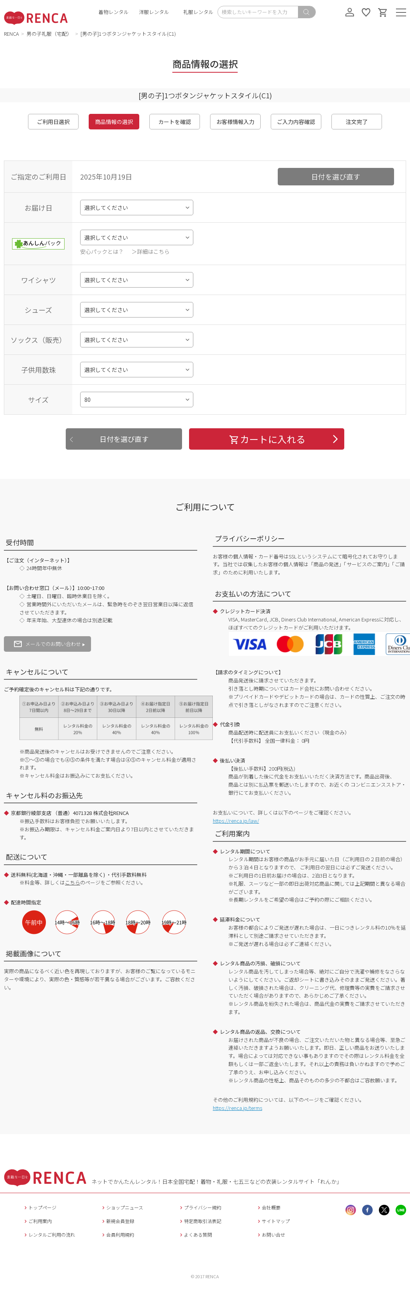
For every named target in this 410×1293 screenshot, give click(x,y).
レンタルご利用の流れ (49, 1234)
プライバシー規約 (199, 1207)
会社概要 (268, 1207)
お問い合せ (270, 1234)
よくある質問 (195, 1234)
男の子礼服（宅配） (49, 33)
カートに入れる (266, 439)
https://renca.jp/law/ (236, 820)
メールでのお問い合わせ (47, 643)
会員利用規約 (117, 1234)
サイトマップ (273, 1221)
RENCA (11, 33)
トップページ (39, 1207)
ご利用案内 (37, 1221)
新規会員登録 (117, 1221)
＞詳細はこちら (150, 251)
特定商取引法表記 (199, 1221)
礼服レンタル (198, 12)
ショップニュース (121, 1207)
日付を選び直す (335, 176)
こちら (72, 882)
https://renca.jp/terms (237, 1108)
